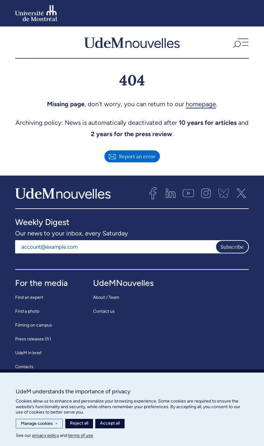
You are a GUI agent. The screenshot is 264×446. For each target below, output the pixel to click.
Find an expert (29, 298)
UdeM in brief (28, 353)
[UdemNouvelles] (132, 43)
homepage (201, 104)
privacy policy (45, 435)
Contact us (104, 312)
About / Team (106, 298)
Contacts (24, 367)
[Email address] (115, 247)
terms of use (80, 435)
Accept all (110, 423)
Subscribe (232, 247)
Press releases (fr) (33, 339)
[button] (240, 43)
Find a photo (27, 312)
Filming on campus (33, 325)
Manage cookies (39, 423)
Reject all (79, 423)
